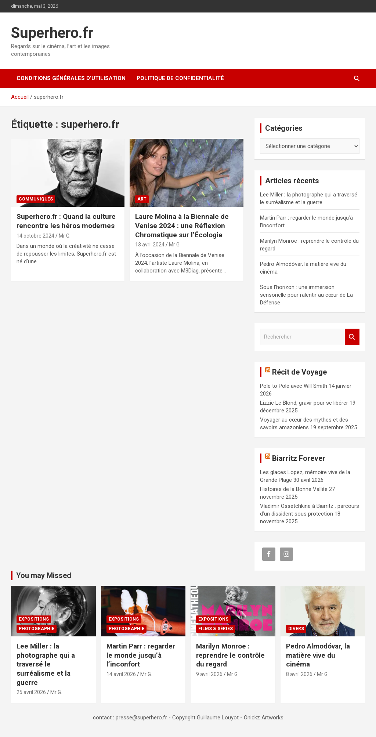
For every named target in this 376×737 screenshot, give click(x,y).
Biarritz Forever (298, 458)
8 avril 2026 (299, 674)
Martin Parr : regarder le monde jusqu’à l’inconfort (140, 655)
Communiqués (36, 199)
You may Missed (43, 575)
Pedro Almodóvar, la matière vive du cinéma (318, 655)
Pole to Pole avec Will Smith (293, 386)
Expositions (34, 619)
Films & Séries (215, 628)
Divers (296, 628)
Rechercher (352, 337)
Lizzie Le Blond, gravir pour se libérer (304, 403)
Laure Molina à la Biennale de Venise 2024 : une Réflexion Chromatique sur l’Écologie (182, 225)
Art (142, 199)
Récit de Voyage (299, 372)
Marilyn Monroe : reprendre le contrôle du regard (230, 655)
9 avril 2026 (209, 674)
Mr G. (64, 236)
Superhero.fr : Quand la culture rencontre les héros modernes (66, 221)
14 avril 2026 (121, 674)
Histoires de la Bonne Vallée (294, 489)
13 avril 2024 (149, 245)
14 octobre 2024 (35, 236)
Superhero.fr (52, 32)
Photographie (36, 628)
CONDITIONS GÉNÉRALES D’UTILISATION (71, 78)
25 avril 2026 (31, 692)
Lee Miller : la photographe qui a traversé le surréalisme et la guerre (46, 664)
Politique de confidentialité (180, 78)
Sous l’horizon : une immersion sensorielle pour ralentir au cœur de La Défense (306, 295)
